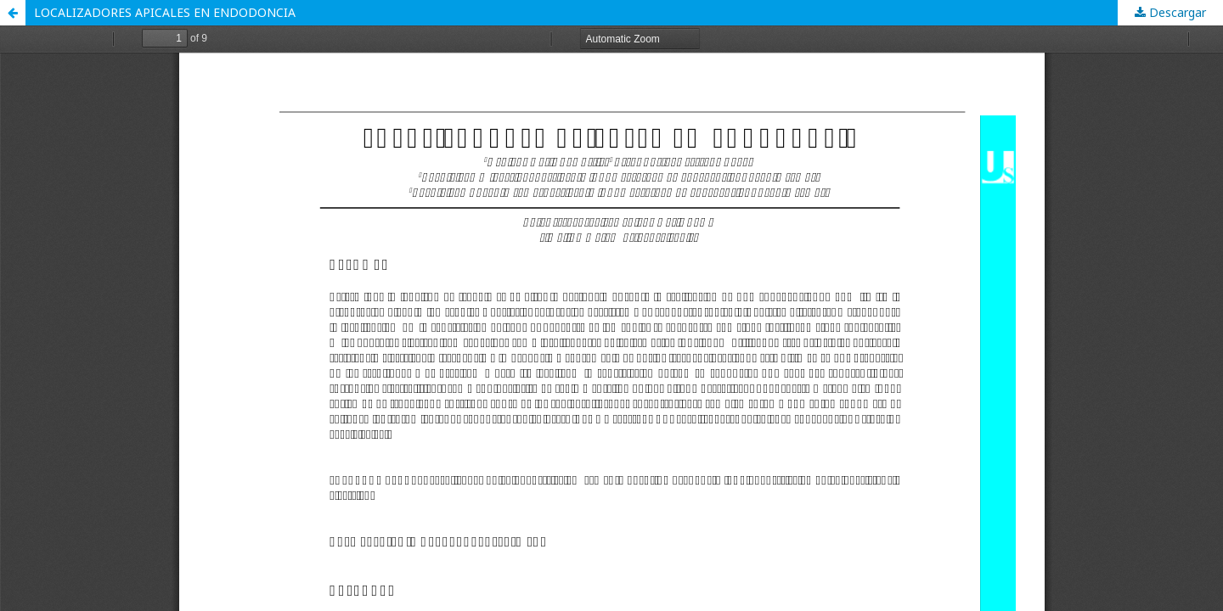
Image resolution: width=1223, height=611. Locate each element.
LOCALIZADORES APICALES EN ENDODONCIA (165, 12)
